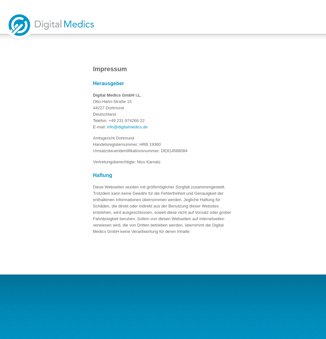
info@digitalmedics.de (127, 127)
